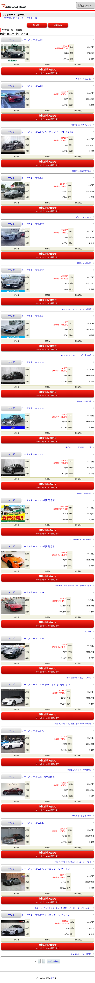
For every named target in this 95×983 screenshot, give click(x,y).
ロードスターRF (29, 18)
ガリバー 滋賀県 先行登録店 (80, 539)
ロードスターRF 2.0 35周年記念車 (38, 500)
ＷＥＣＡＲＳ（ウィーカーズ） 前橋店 (77, 309)
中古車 (7, 18)
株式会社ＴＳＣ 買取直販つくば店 (78, 447)
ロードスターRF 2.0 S (32, 39)
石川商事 (88, 632)
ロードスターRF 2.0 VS (32, 224)
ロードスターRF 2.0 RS (32, 362)
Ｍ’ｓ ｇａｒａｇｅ (83, 217)
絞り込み (58, 25)
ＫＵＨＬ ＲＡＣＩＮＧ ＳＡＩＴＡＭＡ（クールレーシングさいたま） (63, 908)
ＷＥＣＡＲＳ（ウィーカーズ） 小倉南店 (76, 355)
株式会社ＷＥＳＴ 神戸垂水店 (79, 770)
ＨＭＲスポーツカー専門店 (81, 954)
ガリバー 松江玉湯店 (84, 79)
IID (52, 978)
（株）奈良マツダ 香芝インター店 (78, 678)
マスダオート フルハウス (82, 816)
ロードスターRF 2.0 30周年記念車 (38, 546)
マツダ (16, 18)
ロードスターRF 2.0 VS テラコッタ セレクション (45, 684)
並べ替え (37, 25)
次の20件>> (53, 961)
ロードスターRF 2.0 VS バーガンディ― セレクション (47, 132)
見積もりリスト (85, 5)
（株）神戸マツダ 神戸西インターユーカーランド (73, 724)
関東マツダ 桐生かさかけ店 (81, 125)
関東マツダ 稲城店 (84, 263)
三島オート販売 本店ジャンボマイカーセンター (73, 586)
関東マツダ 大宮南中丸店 (82, 171)
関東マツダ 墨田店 (84, 401)
